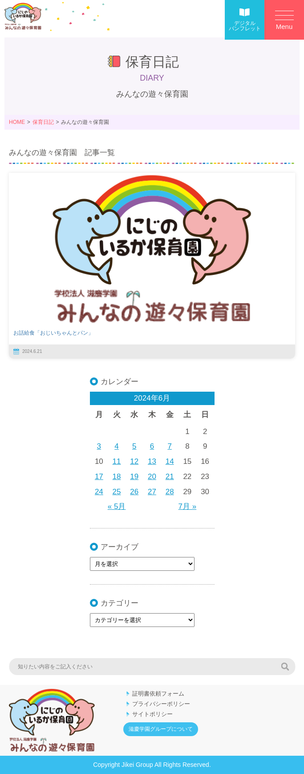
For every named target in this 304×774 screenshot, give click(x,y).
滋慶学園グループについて (161, 729)
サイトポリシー (152, 714)
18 (117, 476)
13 (152, 461)
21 (170, 476)
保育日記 (43, 122)
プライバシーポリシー (161, 703)
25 (117, 491)
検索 (285, 667)
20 (152, 476)
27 (152, 491)
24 (99, 491)
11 (117, 461)
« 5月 (117, 506)
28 (170, 491)
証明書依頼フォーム (158, 693)
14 (170, 461)
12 (134, 461)
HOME (17, 122)
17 (99, 476)
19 (134, 476)
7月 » (187, 506)
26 (134, 491)
